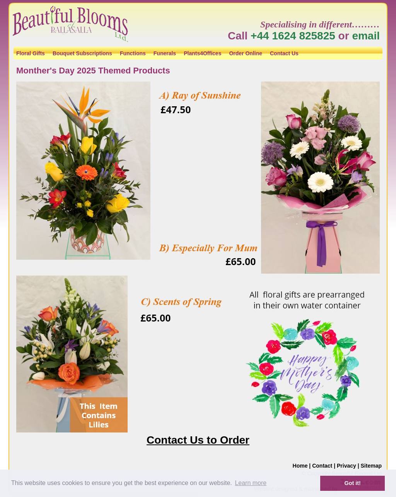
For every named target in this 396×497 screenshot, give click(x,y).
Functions (133, 53)
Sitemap (371, 466)
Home (300, 466)
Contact (322, 466)
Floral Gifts (30, 53)
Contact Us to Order (198, 440)
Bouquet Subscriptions (82, 53)
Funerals (165, 53)
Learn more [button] (250, 483)
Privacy (346, 466)
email (366, 36)
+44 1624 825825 (293, 36)
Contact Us (284, 53)
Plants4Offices (202, 53)
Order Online (245, 53)
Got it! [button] (353, 483)
